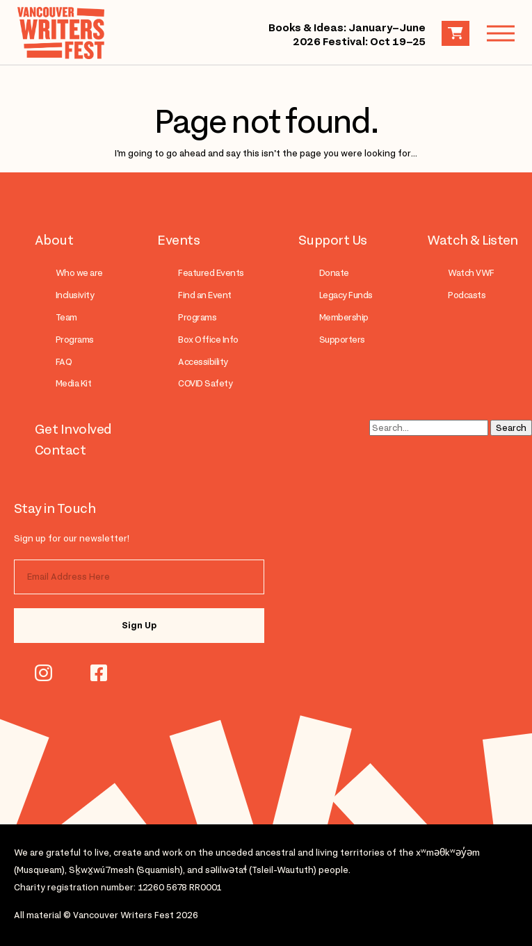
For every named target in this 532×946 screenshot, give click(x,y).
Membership (344, 317)
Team (66, 317)
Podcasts (466, 295)
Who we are (79, 273)
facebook (98, 672)
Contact (60, 449)
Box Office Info (208, 339)
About (54, 239)
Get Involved (73, 429)
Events (178, 239)
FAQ (64, 362)
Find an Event (204, 295)
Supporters (342, 339)
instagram (43, 672)
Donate (334, 273)
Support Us (332, 239)
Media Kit (73, 383)
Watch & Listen (472, 239)
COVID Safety (205, 383)
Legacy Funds (346, 295)
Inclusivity (75, 295)
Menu (494, 33)
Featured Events (210, 273)
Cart (455, 33)
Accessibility (202, 362)
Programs (75, 339)
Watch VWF (471, 273)
